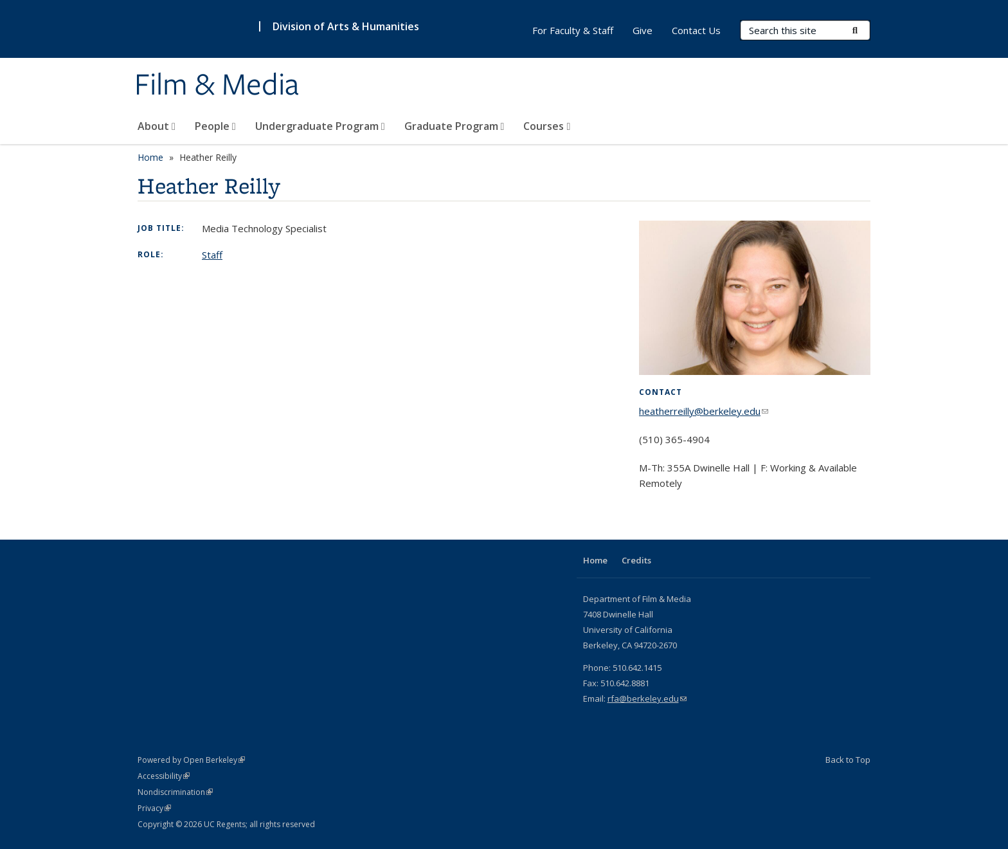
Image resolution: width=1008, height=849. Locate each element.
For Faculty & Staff (572, 30)
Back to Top (847, 759)
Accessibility (164, 776)
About (157, 126)
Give (642, 30)
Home (150, 157)
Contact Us (696, 30)
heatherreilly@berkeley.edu (703, 411)
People (215, 126)
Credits (636, 560)
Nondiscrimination (175, 792)
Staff (212, 254)
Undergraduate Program (320, 126)
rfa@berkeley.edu (647, 698)
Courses (546, 126)
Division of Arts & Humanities (346, 26)
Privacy (154, 808)
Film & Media (216, 85)
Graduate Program (454, 126)
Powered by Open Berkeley (191, 759)
